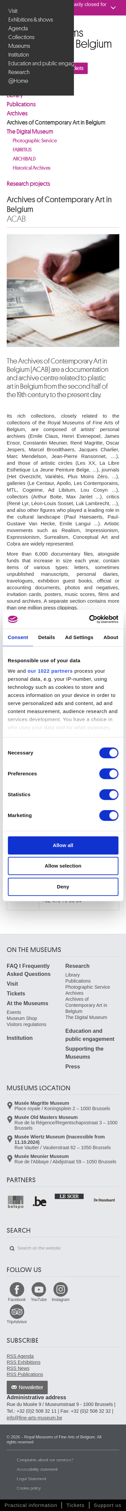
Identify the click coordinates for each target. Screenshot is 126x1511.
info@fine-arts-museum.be (34, 1417)
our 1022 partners (50, 671)
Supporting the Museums (85, 1053)
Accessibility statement (37, 1469)
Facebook (17, 1299)
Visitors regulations (26, 1024)
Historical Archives (31, 168)
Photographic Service (35, 140)
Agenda (18, 28)
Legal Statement (31, 1478)
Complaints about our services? (45, 1459)
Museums (19, 46)
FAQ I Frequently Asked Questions (29, 970)
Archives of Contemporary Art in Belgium (56, 122)
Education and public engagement (37, 63)
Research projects (28, 184)
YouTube (39, 1299)
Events (14, 1012)
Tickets (16, 993)
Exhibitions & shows (30, 20)
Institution (18, 55)
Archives (17, 113)
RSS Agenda (20, 1356)
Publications (21, 104)
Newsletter (31, 1387)
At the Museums (27, 1003)
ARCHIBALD (24, 159)
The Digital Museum (30, 132)
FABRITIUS (22, 149)
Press (73, 1066)
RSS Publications (25, 1374)
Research (19, 72)
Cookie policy (29, 1488)
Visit (12, 11)
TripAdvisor (17, 1322)
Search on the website (12, 1248)
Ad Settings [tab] (79, 637)
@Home (18, 81)
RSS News (18, 1368)
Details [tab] (46, 637)
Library (73, 975)
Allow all (63, 845)
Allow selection (63, 866)
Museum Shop (22, 1018)
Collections (21, 37)
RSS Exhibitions (23, 1362)
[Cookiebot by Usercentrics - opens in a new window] (89, 619)
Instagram (61, 1299)
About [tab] (110, 637)
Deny (63, 886)
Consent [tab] (18, 637)
